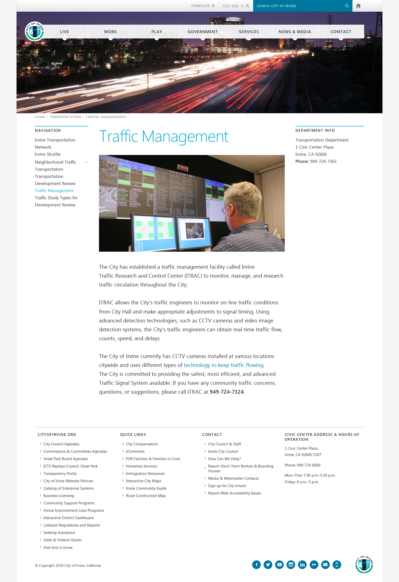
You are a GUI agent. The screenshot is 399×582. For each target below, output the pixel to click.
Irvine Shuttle (48, 154)
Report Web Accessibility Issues (234, 492)
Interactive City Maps (143, 480)
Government (203, 31)
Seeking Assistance (59, 532)
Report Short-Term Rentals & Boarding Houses (241, 468)
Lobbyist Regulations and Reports (72, 525)
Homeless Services (141, 466)
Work (110, 31)
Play (156, 31)
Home (40, 117)
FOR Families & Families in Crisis (153, 458)
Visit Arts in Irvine (58, 547)
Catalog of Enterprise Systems (69, 488)
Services (249, 31)
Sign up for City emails (227, 485)
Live (64, 31)
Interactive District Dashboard (69, 517)
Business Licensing (59, 495)
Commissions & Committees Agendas (75, 451)
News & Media (295, 31)
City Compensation (142, 443)
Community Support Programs (69, 502)
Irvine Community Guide (146, 488)
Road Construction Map (146, 495)
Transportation (66, 117)
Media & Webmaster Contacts (233, 478)
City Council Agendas (61, 443)
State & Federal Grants (62, 539)
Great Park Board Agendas (66, 458)
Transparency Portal (60, 473)
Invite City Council (223, 451)
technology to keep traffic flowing (223, 364)
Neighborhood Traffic (55, 162)
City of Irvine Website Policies (68, 480)
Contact (341, 31)
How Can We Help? (224, 458)
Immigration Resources (145, 473)
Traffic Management (54, 190)
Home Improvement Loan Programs (74, 510)
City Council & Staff (224, 443)
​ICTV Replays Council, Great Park (71, 466)
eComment (135, 451)
